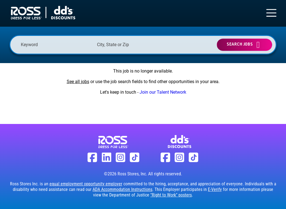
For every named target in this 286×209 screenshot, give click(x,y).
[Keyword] (56, 44)
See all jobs (78, 81)
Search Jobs (240, 44)
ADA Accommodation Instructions (122, 189)
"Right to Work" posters (171, 195)
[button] (163, 44)
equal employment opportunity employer (85, 183)
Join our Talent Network (163, 92)
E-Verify (215, 189)
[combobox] (132, 44)
